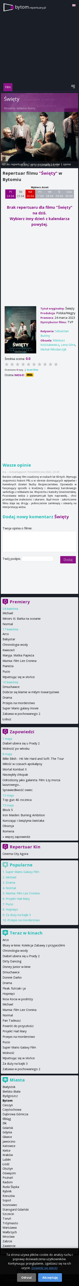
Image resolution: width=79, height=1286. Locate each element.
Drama (7, 697)
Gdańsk (8, 1128)
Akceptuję (50, 1277)
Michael (8, 613)
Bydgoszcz (10, 1096)
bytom (30, 7)
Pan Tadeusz (12, 1020)
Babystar (9, 639)
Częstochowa (12, 1109)
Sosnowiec (10, 1205)
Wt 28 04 (49, 194)
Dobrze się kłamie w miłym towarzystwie (31, 692)
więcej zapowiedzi (17, 837)
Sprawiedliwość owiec (18, 790)
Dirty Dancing (12, 961)
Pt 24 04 (10, 194)
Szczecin (8, 1214)
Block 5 (8, 810)
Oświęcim (9, 1173)
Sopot (7, 1200)
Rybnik (7, 1191)
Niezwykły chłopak (15, 775)
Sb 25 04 (20, 194)
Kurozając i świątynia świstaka (23, 821)
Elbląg (7, 1119)
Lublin (7, 1159)
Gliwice (7, 1137)
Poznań (8, 1178)
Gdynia (7, 1132)
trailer (56, 164)
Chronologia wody (15, 645)
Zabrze (7, 1241)
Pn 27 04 (40, 194)
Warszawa (10, 1228)
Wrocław (9, 1237)
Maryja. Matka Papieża (18, 655)
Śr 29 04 (59, 194)
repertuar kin (19, 164)
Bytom (8, 1100)
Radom (8, 1182)
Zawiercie (9, 1246)
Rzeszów (9, 1196)
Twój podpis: (12, 559)
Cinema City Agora (15, 854)
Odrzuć (26, 1277)
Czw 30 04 (69, 194)
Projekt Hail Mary (18, 899)
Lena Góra (68, 345)
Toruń (7, 1218)
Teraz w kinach (26, 933)
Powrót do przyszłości (18, 1026)
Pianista (8, 666)
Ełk (5, 1123)
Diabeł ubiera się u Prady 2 (21, 743)
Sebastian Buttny (25, 108)
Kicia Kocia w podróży (18, 999)
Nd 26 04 (30, 194)
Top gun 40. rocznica (17, 800)
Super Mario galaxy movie (21, 708)
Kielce (7, 1150)
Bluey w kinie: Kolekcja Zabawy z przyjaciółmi (34, 945)
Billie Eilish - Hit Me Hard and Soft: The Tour (33, 759)
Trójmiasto (10, 1223)
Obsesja (8, 826)
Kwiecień (9, 650)
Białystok (9, 1087)
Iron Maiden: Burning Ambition (24, 815)
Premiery (20, 602)
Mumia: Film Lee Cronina (19, 661)
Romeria (8, 831)
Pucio (6, 671)
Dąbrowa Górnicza (15, 1114)
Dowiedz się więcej (44, 1268)
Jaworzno (9, 1141)
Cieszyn (8, 1105)
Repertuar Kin (25, 847)
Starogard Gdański (16, 1209)
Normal (8, 624)
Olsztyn (8, 1169)
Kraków (8, 1155)
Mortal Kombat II (15, 769)
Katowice (9, 1146)
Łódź (6, 1164)
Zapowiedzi (22, 732)
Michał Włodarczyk (53, 349)
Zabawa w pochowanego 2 (21, 714)
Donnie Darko (12, 977)
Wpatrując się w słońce (19, 677)
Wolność (8, 1053)
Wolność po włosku (16, 749)
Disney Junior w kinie (17, 967)
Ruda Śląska (11, 1187)
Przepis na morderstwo (19, 703)
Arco (6, 634)
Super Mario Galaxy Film (22, 872)
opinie (67, 164)
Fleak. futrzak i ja (14, 988)
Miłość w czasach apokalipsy (22, 764)
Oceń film (32, 369)
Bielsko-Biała (11, 1091)
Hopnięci (12, 909)
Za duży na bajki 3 (18, 915)
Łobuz (7, 719)
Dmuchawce (11, 687)
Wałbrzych (10, 1232)
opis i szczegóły (40, 164)
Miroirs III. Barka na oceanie (22, 619)
